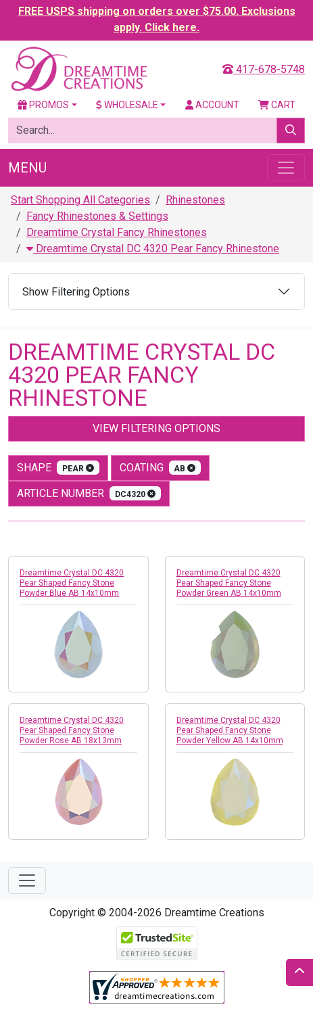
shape (58, 468)
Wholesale (127, 104)
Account (212, 104)
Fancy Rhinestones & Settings (97, 216)
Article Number (89, 493)
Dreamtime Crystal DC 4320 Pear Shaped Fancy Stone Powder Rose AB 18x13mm (72, 730)
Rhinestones (195, 199)
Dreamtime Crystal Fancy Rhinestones (116, 232)
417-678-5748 (263, 69)
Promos (43, 104)
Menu (27, 168)
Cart (276, 104)
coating (160, 468)
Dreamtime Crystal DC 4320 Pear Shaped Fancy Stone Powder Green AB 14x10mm (228, 583)
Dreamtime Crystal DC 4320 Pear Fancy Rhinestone (152, 248)
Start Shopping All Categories (80, 199)
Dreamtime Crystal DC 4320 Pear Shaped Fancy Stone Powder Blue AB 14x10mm (72, 583)
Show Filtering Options (76, 291)
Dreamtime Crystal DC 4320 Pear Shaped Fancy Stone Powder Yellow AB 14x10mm (229, 730)
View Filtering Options (156, 428)
